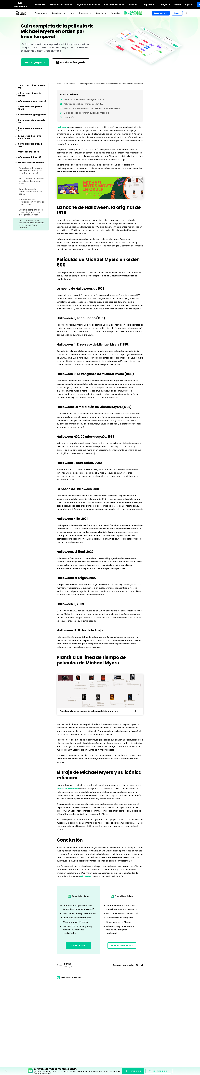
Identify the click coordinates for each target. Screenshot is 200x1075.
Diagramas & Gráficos (88, 4)
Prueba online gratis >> (159, 1071)
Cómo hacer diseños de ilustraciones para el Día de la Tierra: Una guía (30, 170)
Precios (177, 13)
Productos (41, 13)
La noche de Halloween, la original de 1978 (84, 99)
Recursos (85, 13)
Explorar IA (150, 4)
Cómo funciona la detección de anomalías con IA (30, 191)
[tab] (31, 87)
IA (72, 13)
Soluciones (59, 13)
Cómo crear (69, 83)
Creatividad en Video (60, 4)
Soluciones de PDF (114, 4)
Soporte (189, 4)
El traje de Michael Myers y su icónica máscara (86, 112)
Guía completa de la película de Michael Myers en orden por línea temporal (31, 224)
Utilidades (134, 4)
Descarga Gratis (79, 945)
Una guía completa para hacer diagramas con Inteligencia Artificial (31, 212)
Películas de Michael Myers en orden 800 (83, 104)
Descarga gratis (160, 13)
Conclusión (69, 117)
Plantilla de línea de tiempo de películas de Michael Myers (92, 108)
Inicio (59, 83)
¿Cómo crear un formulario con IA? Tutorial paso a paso (31, 202)
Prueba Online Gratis (122, 945)
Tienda (177, 4)
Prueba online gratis (70, 62)
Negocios (165, 4)
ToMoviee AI (39, 4)
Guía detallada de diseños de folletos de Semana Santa (31, 181)
